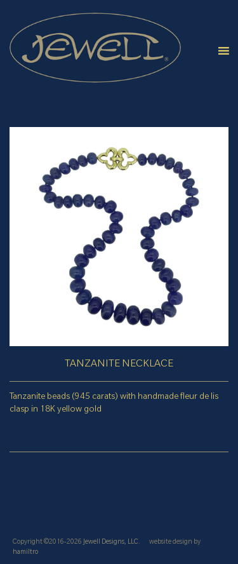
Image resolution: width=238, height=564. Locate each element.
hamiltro (25, 552)
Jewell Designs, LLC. (111, 542)
